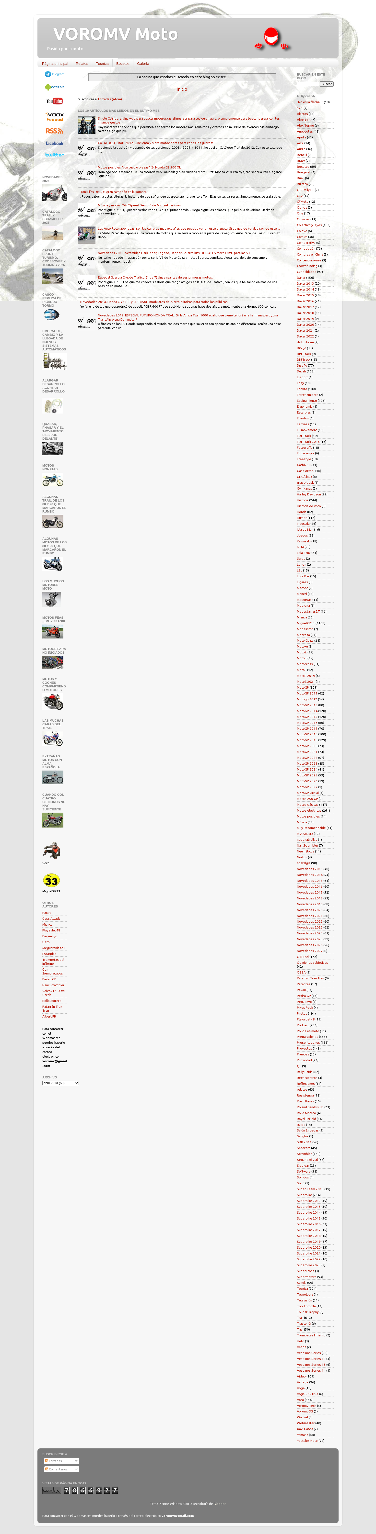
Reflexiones (306, 1084)
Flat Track (304, 436)
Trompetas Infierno (311, 1335)
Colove (302, 231)
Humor (302, 518)
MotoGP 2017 (307, 728)
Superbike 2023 (309, 1265)
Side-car (303, 1165)
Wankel (302, 1417)
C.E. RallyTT (305, 190)
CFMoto (302, 201)
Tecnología (305, 1294)
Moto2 (302, 652)
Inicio (181, 89)
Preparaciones (307, 1037)
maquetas (304, 600)
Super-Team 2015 (310, 1189)
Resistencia (305, 1095)
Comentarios (56, 1469)
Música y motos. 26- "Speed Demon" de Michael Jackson (139, 205)
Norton (302, 857)
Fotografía (304, 447)
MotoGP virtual (308, 793)
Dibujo (301, 348)
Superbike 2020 (309, 1247)
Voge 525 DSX (307, 1394)
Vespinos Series (309, 1353)
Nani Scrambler (53, 985)
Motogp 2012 (307, 699)
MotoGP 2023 (307, 763)
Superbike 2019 (309, 1241)
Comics (302, 237)
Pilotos (302, 1013)
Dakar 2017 (305, 307)
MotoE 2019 (306, 676)
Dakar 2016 (305, 301)
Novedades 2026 (310, 945)
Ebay (300, 383)
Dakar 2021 (305, 330)
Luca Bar (303, 576)
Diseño (302, 365)
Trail (300, 1318)
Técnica (102, 63)
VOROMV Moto (111, 33)
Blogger (219, 1504)
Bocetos (122, 63)
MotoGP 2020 (307, 746)
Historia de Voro (309, 506)
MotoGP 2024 (307, 769)
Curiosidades (306, 272)
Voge (301, 1388)
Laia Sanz (304, 553)
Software (304, 1171)
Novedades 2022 (310, 921)
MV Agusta (305, 834)
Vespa (301, 1347)
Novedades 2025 (310, 939)
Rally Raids (305, 1072)
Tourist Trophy (308, 1312)
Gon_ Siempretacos (52, 971)
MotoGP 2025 (307, 775)
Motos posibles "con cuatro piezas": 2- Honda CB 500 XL (139, 167)
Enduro (302, 389)
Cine (300, 213)
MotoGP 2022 (307, 758)
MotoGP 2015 (307, 717)
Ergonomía (305, 406)
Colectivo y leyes (309, 225)
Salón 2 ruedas (308, 1130)
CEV (300, 196)
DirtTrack (303, 359)
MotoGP (303, 687)
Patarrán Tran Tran (310, 978)
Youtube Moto (307, 1441)
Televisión (304, 1300)
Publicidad (304, 1060)
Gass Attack (51, 918)
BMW (301, 161)
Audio (301, 149)
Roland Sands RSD (310, 1107)
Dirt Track (304, 354)
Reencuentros (307, 1078)
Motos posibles (308, 816)
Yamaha (302, 1435)
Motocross (305, 664)
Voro (300, 1400)
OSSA (301, 972)
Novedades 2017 (310, 892)
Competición (306, 248)
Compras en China (310, 254)
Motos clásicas (307, 804)
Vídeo (301, 1376)
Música (302, 822)
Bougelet (304, 172)
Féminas (303, 424)
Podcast (303, 1025)
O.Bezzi (303, 957)
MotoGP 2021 (307, 752)
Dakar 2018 (305, 313)
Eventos (303, 418)
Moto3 (302, 658)
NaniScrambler (307, 845)
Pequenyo (49, 936)
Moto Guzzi (305, 640)
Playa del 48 (51, 930)
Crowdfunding (307, 266)
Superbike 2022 (309, 1259)
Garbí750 (304, 465)
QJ (299, 1066)
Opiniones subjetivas (312, 962)
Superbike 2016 (309, 1224)
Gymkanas (304, 488)
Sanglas (302, 1136)
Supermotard (307, 1277)
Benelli (302, 155)
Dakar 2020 (305, 324)
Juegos (302, 535)
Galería (143, 63)
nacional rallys (307, 839)
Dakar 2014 (305, 289)
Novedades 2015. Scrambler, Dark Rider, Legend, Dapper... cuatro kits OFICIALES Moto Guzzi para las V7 (174, 253)
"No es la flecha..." (310, 102)
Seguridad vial (307, 1160)
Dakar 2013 (305, 283)
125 (300, 108)
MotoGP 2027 (307, 787)
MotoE (301, 670)
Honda (301, 512)
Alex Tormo (305, 125)
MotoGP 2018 (307, 734)
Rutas (301, 1125)
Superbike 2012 (309, 1201)
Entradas (53, 1461)
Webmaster (306, 1423)
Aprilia (301, 137)
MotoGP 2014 (307, 711)
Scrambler (304, 1154)
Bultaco (302, 184)
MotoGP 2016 (307, 723)
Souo (301, 1183)
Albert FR (49, 1016)
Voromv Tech (306, 1406)
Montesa (303, 635)
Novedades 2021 (310, 916)
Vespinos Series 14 (311, 1370)
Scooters (303, 1148)
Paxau (46, 913)
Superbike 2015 (309, 1218)
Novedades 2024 (310, 933)
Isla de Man (305, 529)
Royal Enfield (306, 1119)
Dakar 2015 (305, 295)
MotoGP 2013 (307, 705)
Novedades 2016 (310, 886)
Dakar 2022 (305, 336)
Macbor (302, 588)
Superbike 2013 (309, 1207)
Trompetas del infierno (53, 961)
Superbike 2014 (309, 1212)
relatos (302, 1089)
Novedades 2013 (310, 869)
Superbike (304, 1195)
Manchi (302, 594)
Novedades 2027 (310, 951)
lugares (302, 582)
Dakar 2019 (305, 319)
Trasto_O (304, 1323)
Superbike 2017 (309, 1230)
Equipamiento (307, 401)
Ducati (301, 371)
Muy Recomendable (311, 828)
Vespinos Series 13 (311, 1364)
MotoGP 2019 (307, 740)
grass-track (305, 482)
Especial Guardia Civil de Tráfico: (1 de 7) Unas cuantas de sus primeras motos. (155, 277)
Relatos (82, 63)
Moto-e (302, 646)
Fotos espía (305, 453)
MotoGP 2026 (307, 781)
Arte (300, 143)
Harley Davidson (309, 494)
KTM (300, 547)
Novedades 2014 (310, 875)
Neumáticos (305, 851)
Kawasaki (304, 541)
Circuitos (303, 219)
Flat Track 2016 (308, 442)
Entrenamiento (307, 395)
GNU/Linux (304, 477)
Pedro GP (49, 979)
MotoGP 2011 (307, 693)
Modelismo (305, 629)
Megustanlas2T (53, 948)
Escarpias (49, 954)
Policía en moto (308, 1031)
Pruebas (303, 1054)
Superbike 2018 (309, 1236)
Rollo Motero (51, 1001)
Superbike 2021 (309, 1253)
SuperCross (305, 1271)
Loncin (301, 564)
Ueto (46, 942)
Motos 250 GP (307, 799)
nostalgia (303, 863)
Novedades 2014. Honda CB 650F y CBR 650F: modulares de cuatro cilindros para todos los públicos (154, 302)
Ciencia (302, 207)
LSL (299, 570)
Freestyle (304, 459)
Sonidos (303, 1177)
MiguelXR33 (306, 623)
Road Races (305, 1101)
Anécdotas (305, 131)
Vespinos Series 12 (311, 1359)
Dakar (301, 278)
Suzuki (301, 1283)
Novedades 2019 (310, 904)
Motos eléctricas (309, 810)
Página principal (55, 63)
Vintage (302, 1382)
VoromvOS (305, 1411)
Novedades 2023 (310, 927)
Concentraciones (309, 260)
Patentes (303, 984)
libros (301, 558)
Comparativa (306, 243)
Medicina (303, 605)
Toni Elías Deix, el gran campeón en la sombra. (113, 192)
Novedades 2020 (310, 910)
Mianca (47, 924)
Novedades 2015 (310, 881)
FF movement (307, 430)
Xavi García (305, 1429)
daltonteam (305, 342)
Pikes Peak (305, 1007)
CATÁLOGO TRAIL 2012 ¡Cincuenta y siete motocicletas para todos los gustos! (155, 143)
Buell (300, 178)
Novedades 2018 (310, 898)
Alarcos (302, 114)
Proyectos (304, 1048)
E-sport (302, 377)
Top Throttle (306, 1306)
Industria (303, 524)
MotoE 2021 (306, 681)
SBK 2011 (304, 1142)
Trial (300, 1329)
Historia (302, 500)
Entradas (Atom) (110, 99)
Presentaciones (308, 1042)
